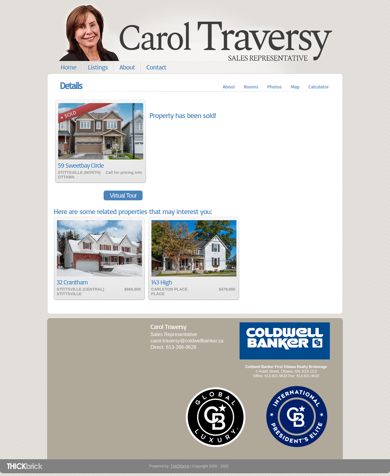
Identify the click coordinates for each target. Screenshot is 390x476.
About (127, 67)
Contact (156, 67)
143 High (161, 282)
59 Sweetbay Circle (81, 165)
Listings (98, 67)
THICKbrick (180, 466)
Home (68, 67)
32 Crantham (72, 282)
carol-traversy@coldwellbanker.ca (187, 340)
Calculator (318, 87)
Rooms (251, 87)
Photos (274, 87)
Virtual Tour (123, 195)
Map (295, 87)
